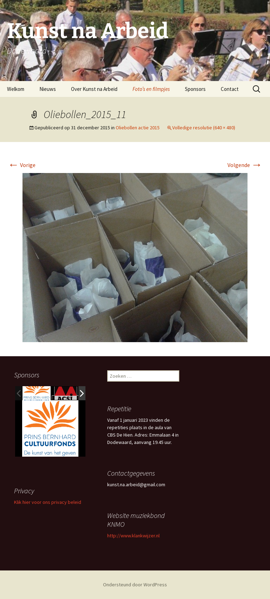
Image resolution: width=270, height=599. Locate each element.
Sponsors (195, 89)
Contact (230, 89)
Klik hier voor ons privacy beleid (47, 502)
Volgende (244, 164)
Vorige (22, 164)
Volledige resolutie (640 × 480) (203, 127)
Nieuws (47, 89)
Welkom (15, 89)
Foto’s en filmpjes (151, 89)
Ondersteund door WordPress (135, 584)
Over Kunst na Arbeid (94, 89)
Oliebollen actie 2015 (138, 127)
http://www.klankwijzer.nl (133, 535)
